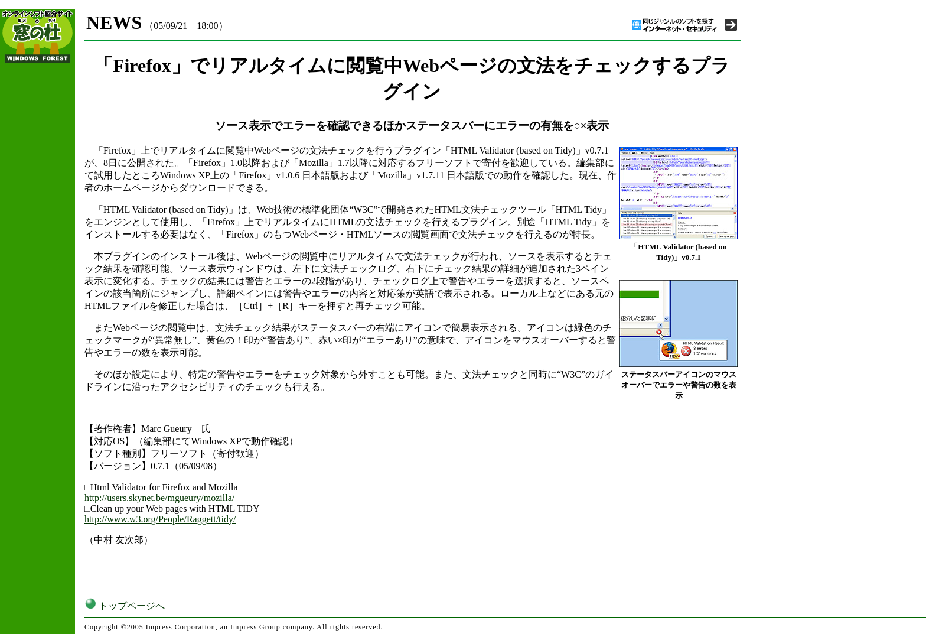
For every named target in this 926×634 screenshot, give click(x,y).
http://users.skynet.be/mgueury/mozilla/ (159, 498)
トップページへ (124, 606)
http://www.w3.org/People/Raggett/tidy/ (160, 519)
